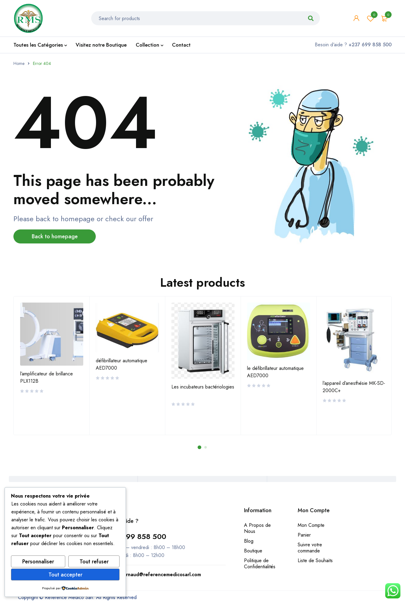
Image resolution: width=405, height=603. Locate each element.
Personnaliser (38, 562)
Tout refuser (94, 562)
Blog (248, 540)
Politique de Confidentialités (259, 563)
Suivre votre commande (310, 547)
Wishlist (371, 18)
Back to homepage (55, 236)
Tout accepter (65, 575)
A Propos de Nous (257, 528)
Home (18, 63)
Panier (304, 534)
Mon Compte (311, 525)
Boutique (253, 550)
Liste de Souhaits (315, 560)
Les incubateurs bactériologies (202, 386)
